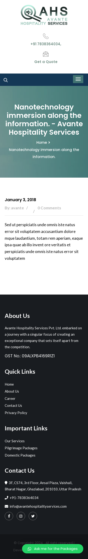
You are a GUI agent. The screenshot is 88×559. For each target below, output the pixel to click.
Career (10, 398)
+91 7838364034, (46, 44)
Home (41, 142)
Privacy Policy (16, 413)
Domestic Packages (20, 455)
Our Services (15, 441)
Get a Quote (45, 61)
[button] (52, 548)
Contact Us (13, 405)
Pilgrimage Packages (21, 448)
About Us (12, 391)
